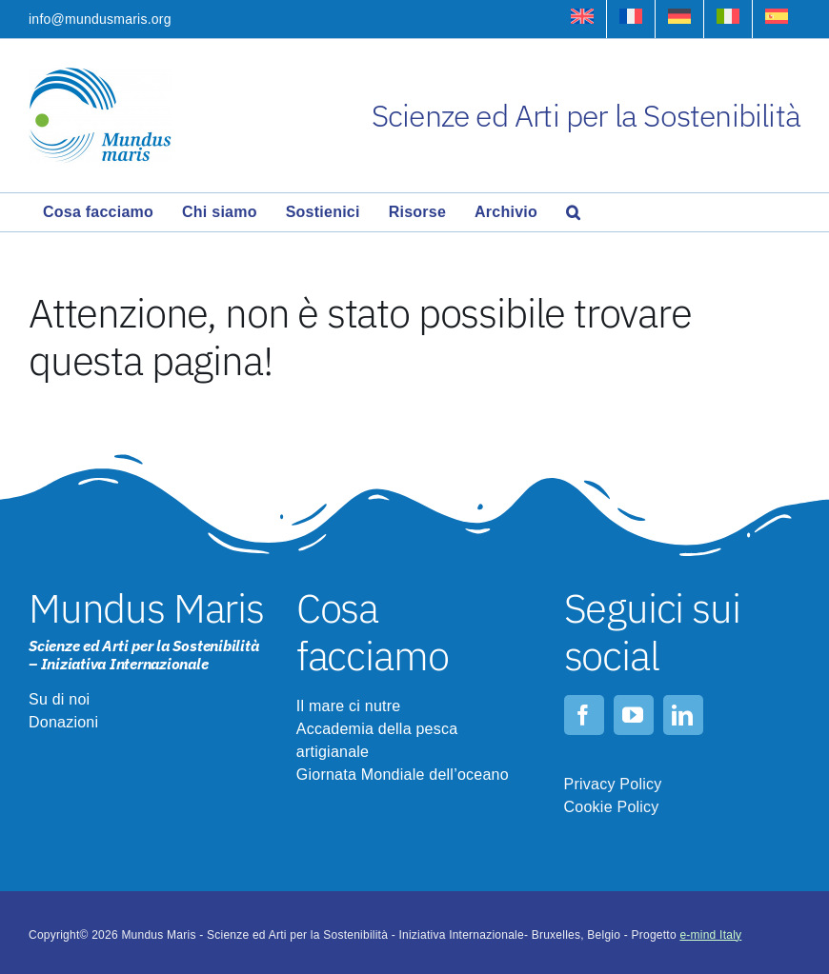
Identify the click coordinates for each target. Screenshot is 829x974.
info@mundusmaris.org (100, 19)
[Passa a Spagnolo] (776, 19)
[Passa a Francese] (631, 19)
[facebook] (584, 715)
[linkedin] (683, 715)
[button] (573, 212)
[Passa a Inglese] (582, 19)
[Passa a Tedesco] (679, 19)
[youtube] (634, 715)
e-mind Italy (710, 935)
